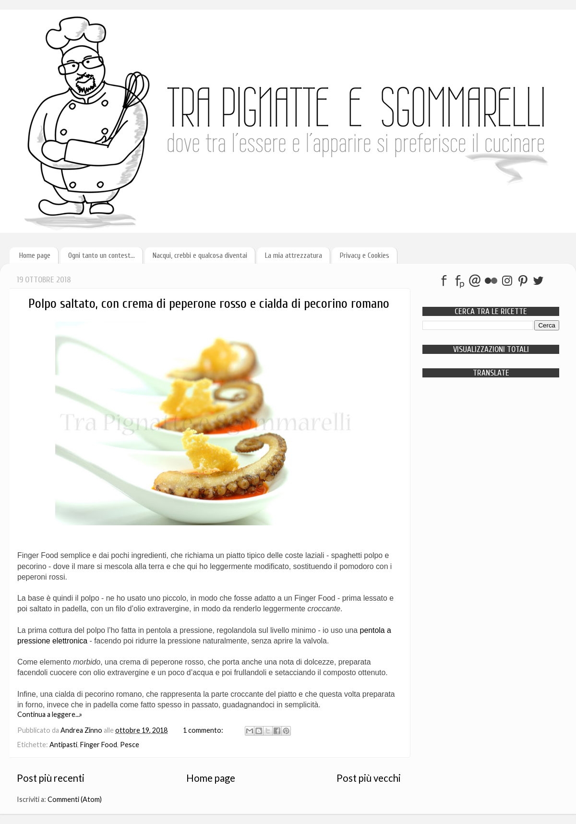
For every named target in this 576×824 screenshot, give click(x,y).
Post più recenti (50, 778)
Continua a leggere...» (49, 714)
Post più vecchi (368, 778)
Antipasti (63, 744)
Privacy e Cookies (364, 255)
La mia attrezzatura (293, 255)
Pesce (129, 744)
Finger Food (98, 744)
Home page (34, 255)
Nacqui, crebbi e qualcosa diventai (200, 255)
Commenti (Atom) (75, 799)
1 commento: (204, 730)
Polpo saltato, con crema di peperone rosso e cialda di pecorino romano (208, 303)
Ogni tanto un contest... (101, 255)
